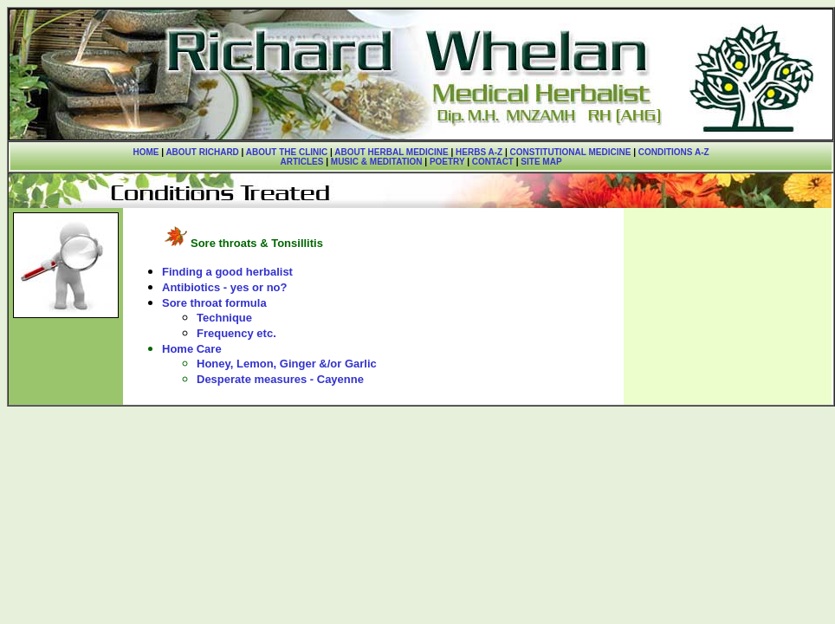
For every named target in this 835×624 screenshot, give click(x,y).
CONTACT (493, 161)
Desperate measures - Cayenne (280, 379)
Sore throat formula (214, 302)
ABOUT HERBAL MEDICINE (391, 152)
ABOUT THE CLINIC (286, 152)
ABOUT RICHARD (201, 152)
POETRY (445, 161)
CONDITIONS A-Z (673, 152)
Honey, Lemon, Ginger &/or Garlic (287, 363)
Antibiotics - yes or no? (224, 287)
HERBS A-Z (479, 152)
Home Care (192, 348)
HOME (146, 152)
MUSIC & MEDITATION (377, 161)
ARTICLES (301, 161)
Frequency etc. (236, 333)
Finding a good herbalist (227, 271)
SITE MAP (541, 161)
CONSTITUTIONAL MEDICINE (570, 152)
